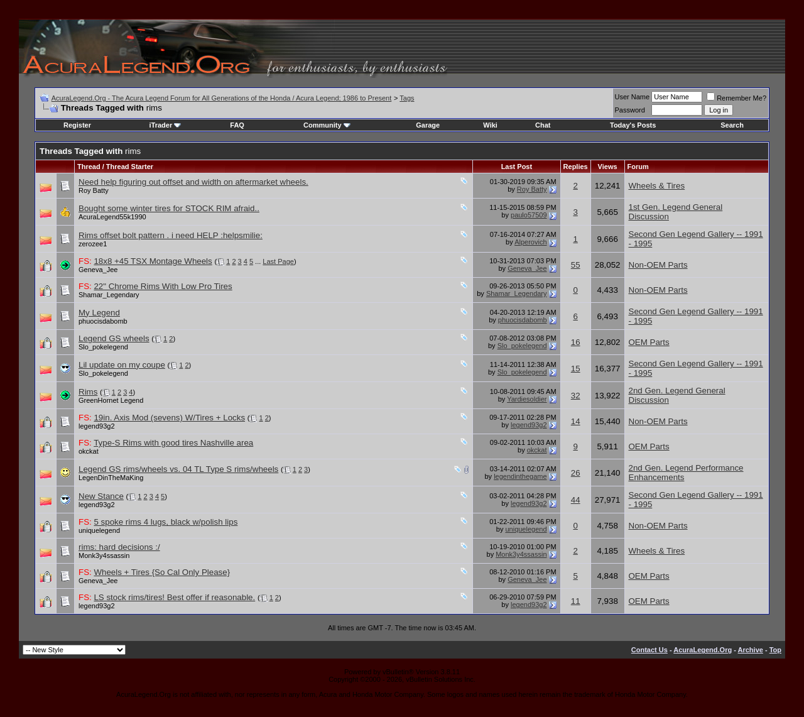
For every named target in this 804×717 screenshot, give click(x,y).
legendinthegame (520, 476)
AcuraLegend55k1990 (112, 217)
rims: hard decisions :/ (119, 547)
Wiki (490, 125)
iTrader (165, 125)
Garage (428, 125)
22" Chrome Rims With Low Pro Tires (163, 286)
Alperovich (530, 242)
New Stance (101, 496)
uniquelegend (99, 530)
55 (575, 265)
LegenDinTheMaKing (111, 477)
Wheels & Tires (657, 185)
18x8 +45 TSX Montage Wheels (153, 261)
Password (630, 110)
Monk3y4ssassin (104, 555)
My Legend (99, 312)
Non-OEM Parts (658, 265)
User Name (632, 97)
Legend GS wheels (114, 338)
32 (575, 395)
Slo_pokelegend (103, 347)
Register (77, 125)
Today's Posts (633, 125)
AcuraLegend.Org (702, 650)
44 (575, 500)
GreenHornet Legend (111, 400)
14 (575, 421)
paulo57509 (529, 215)
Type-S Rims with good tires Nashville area (173, 442)
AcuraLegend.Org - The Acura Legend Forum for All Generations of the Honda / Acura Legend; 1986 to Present (222, 98)
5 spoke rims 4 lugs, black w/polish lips (165, 522)
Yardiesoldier (526, 399)
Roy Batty (94, 190)
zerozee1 (93, 244)
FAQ (237, 125)
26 (575, 473)
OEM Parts (649, 342)
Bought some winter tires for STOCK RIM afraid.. (169, 208)
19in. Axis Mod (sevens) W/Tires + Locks (169, 417)
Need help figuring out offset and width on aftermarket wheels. (193, 182)
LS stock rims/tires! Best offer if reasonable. (174, 597)
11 (575, 601)
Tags (406, 98)
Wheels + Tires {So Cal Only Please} (162, 572)
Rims (88, 392)
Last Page (278, 261)
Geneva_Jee (98, 269)
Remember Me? (736, 98)
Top (775, 650)
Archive (750, 650)
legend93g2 (97, 426)
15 (575, 368)
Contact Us (649, 650)
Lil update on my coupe (122, 364)
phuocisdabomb (103, 321)
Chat (542, 125)
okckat (89, 451)
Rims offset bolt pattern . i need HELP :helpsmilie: (171, 235)
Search (732, 125)
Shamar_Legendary (109, 294)
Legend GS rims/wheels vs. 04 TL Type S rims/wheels (178, 469)
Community (326, 125)
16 (575, 342)
